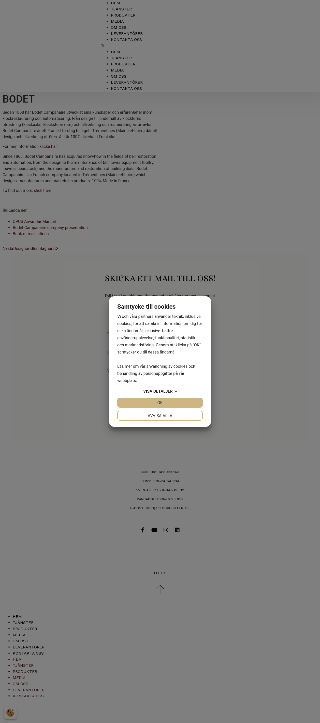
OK (160, 402)
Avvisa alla (160, 415)
